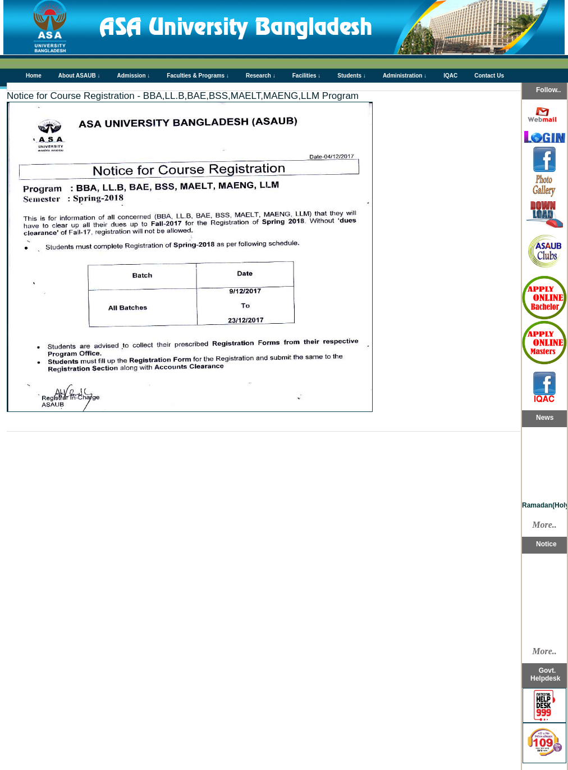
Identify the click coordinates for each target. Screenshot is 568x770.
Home (34, 76)
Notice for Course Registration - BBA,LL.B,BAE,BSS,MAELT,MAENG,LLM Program (183, 95)
